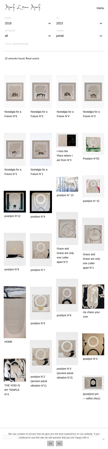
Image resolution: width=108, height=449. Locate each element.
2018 (28, 23)
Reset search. (33, 58)
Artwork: (10, 30)
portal (79, 36)
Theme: (60, 30)
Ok (50, 443)
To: (58, 18)
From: (8, 18)
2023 (79, 23)
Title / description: (17, 44)
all (28, 36)
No (59, 443)
